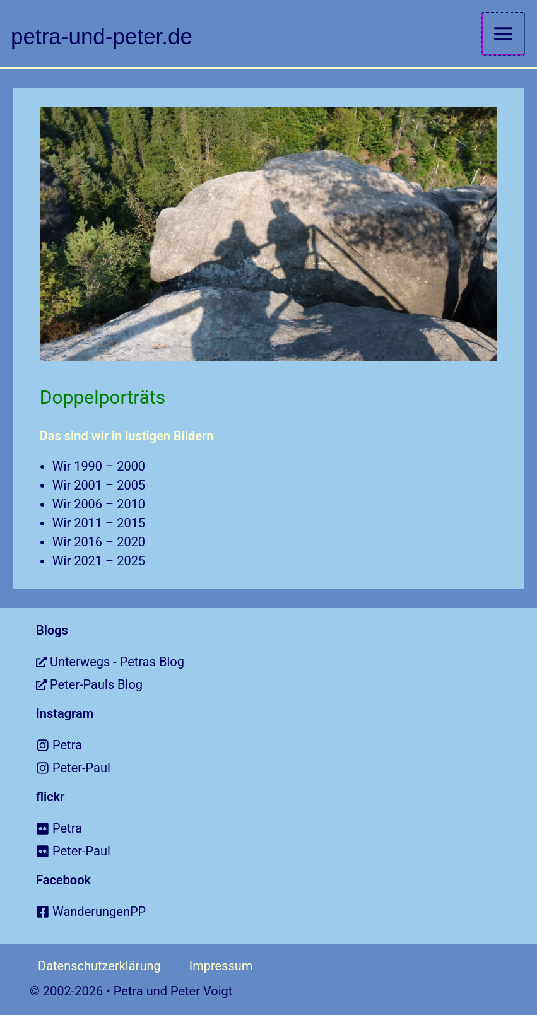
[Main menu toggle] (503, 34)
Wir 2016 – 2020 (98, 541)
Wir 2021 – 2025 (98, 560)
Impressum (221, 965)
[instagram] (286, 745)
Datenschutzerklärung (99, 965)
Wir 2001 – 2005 (98, 485)
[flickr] (286, 828)
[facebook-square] (286, 911)
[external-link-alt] (286, 661)
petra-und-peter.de (101, 36)
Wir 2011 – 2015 (98, 523)
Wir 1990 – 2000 (98, 466)
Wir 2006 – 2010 (98, 504)
